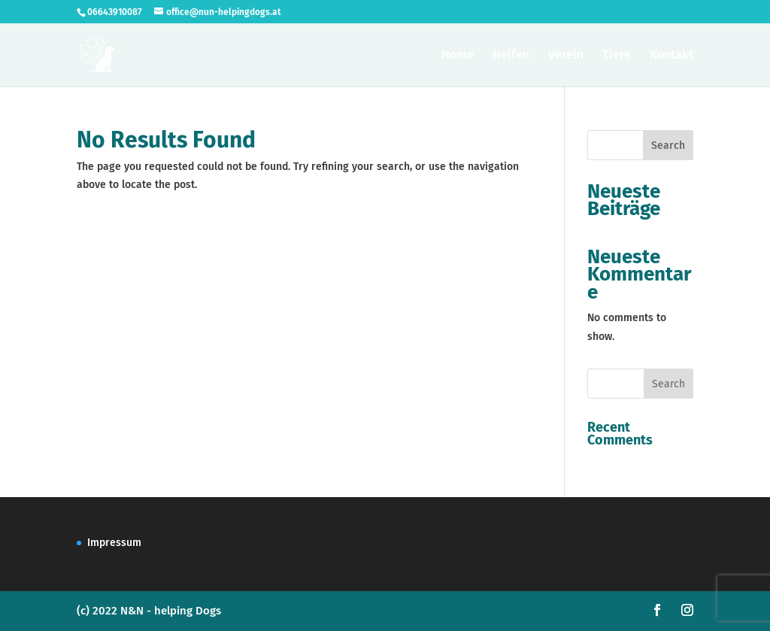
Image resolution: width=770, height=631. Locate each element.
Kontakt (671, 56)
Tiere (616, 56)
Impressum (114, 542)
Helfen (511, 56)
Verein (566, 56)
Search (668, 145)
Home (457, 56)
